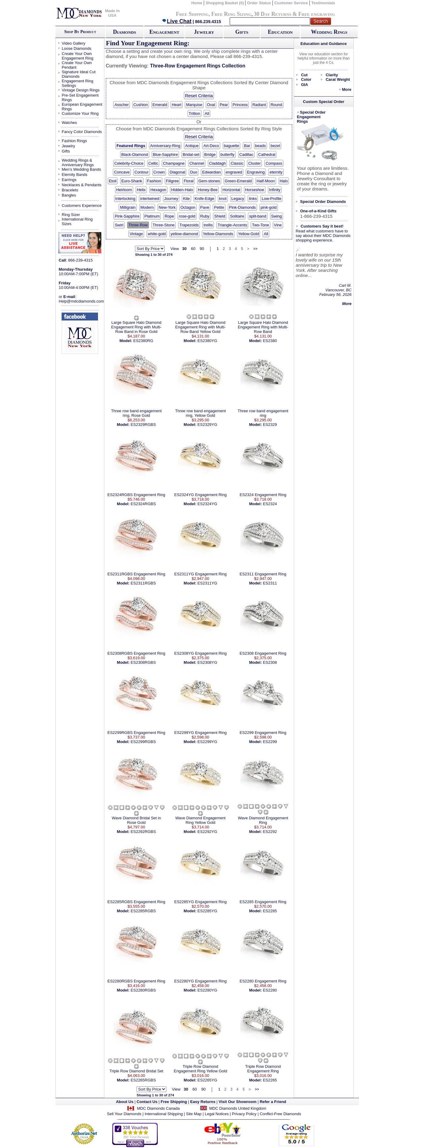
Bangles (69, 195)
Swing (276, 216)
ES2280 (270, 990)
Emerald (160, 104)
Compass (273, 163)
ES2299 (270, 741)
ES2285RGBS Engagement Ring (136, 902)
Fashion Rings (74, 141)
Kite (186, 198)
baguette (231, 145)
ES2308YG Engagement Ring (200, 653)
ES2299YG (207, 741)
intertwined (149, 198)
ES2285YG (207, 911)
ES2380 (270, 340)
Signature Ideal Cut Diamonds (79, 74)
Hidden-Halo (182, 189)
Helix (141, 189)
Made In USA (112, 13)
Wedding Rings (329, 32)
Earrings (69, 179)
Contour (141, 172)
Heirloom (124, 189)
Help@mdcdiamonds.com (81, 301)
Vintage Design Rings (81, 90)
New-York (167, 207)
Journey (171, 198)
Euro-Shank (131, 181)
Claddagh (217, 163)
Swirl (119, 225)
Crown (159, 172)
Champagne (173, 163)
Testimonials (323, 3)
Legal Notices (217, 1114)
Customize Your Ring (80, 113)
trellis (208, 225)
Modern (147, 207)
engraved (234, 172)
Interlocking (125, 198)
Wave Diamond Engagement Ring (263, 820)
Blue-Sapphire (165, 154)
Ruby (204, 216)
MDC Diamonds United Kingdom (237, 1108)
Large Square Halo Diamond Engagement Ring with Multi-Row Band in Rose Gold (136, 327)
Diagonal (177, 172)
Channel (196, 163)
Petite (219, 207)
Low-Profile (271, 198)
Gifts (241, 32)
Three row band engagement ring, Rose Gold (136, 413)
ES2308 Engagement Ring (263, 653)
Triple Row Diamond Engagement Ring (263, 1068)
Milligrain (127, 207)
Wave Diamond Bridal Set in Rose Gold (136, 820)
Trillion (194, 113)
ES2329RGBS (143, 424)
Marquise (194, 104)
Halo (284, 181)
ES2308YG (207, 662)
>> (255, 249)
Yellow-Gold (248, 233)
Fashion (154, 181)
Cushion (141, 104)
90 (202, 248)
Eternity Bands (75, 174)
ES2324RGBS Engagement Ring (136, 494)
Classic (237, 163)
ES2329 (270, 424)
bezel (275, 145)
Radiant (259, 104)
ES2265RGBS (143, 1080)
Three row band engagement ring (263, 413)
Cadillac (246, 154)
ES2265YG (207, 1080)
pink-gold (269, 207)
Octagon (188, 207)
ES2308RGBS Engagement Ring (136, 653)
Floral (189, 181)
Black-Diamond (134, 154)
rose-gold (187, 216)
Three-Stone (163, 225)
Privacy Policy (244, 1114)
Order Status (259, 3)
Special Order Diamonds (323, 201)
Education (280, 32)
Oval (211, 104)
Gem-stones (209, 181)
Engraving (256, 172)
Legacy (238, 198)
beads (260, 145)
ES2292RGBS (143, 831)
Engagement (164, 32)
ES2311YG (207, 583)
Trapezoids (189, 225)
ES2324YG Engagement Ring (200, 494)
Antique (191, 145)
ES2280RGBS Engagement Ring (136, 981)
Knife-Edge (204, 198)
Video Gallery (74, 43)
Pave (204, 207)
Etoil (113, 181)
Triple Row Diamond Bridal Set (136, 1071)
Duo (193, 172)
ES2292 (270, 831)
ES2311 (270, 583)
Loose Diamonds (77, 48)
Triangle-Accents (232, 225)
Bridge (210, 154)
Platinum (152, 216)
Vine (278, 225)
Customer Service (291, 3)
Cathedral (266, 154)
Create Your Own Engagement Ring (77, 55)
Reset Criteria (199, 95)
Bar (247, 145)
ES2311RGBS (143, 583)
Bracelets (70, 190)
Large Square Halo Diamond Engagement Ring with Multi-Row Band (263, 327)
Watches (69, 122)
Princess (240, 104)
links (253, 198)
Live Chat (176, 21)
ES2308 (270, 662)
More (346, 89)
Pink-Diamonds (242, 207)
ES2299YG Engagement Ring (200, 732)
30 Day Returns (272, 14)
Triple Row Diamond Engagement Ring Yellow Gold (200, 1068)
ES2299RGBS (143, 741)
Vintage (136, 233)
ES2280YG (207, 990)
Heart (176, 104)
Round (276, 104)
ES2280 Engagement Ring (263, 981)
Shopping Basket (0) (225, 3)
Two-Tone (260, 225)
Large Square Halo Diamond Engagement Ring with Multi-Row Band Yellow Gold (200, 327)
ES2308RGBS (143, 662)
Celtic (153, 163)
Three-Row (138, 225)
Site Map (193, 1114)
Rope (169, 216)
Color (306, 79)
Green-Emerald (238, 181)
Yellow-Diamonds (218, 233)
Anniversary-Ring (165, 145)
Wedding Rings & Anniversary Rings (78, 162)
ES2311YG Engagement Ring (200, 574)
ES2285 (270, 911)
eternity (275, 172)
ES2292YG (207, 831)
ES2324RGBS (143, 504)
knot (223, 198)
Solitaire (237, 216)
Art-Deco (211, 145)
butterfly (228, 154)
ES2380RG (143, 340)
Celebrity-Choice (129, 163)
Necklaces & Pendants (82, 185)
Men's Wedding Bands (81, 169)
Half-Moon (266, 181)
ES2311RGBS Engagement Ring (136, 574)
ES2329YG (207, 424)
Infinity (275, 189)
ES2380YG (207, 340)
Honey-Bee (208, 189)
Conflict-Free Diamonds (280, 1114)
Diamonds (124, 32)
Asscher (121, 104)
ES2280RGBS (143, 990)
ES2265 (270, 1080)
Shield (219, 216)
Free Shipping (192, 14)
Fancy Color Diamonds (82, 131)
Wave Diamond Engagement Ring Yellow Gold (200, 820)
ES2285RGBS (143, 911)
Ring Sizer (71, 214)
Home (196, 3)
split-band (257, 216)
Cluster (254, 163)
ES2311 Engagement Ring (263, 574)
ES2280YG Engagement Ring (200, 981)
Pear (224, 104)
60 (193, 248)
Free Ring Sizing (231, 14)
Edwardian (211, 172)
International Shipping (164, 1114)
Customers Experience (82, 205)
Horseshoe (254, 189)
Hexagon (158, 189)
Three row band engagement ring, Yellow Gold (200, 413)
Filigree (172, 181)
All (207, 113)
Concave (122, 172)
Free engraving (316, 14)
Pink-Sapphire (127, 216)
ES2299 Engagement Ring (263, 732)
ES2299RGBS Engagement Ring (136, 732)
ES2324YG (207, 504)
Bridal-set (191, 154)
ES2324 (270, 504)
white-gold (157, 233)
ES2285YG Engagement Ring (200, 902)
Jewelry (204, 32)
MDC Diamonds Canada (158, 1108)
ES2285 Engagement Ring (263, 902)
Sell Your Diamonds (124, 1114)
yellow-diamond (184, 233)
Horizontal (231, 189)
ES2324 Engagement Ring (263, 494)
